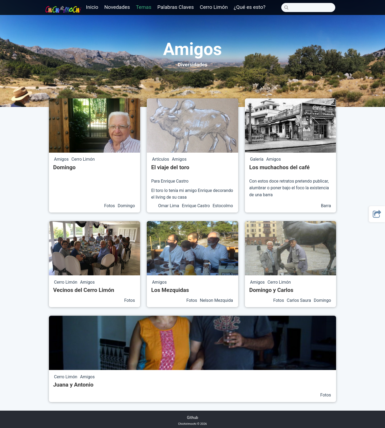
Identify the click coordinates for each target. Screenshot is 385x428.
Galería (257, 159)
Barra (326, 205)
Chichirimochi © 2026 (192, 424)
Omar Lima (169, 205)
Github (192, 417)
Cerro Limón (83, 159)
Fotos (110, 205)
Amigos (62, 159)
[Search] (308, 7)
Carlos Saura (299, 300)
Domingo (126, 205)
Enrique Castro (196, 205)
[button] (377, 214)
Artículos (161, 159)
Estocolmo (223, 205)
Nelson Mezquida (216, 300)
